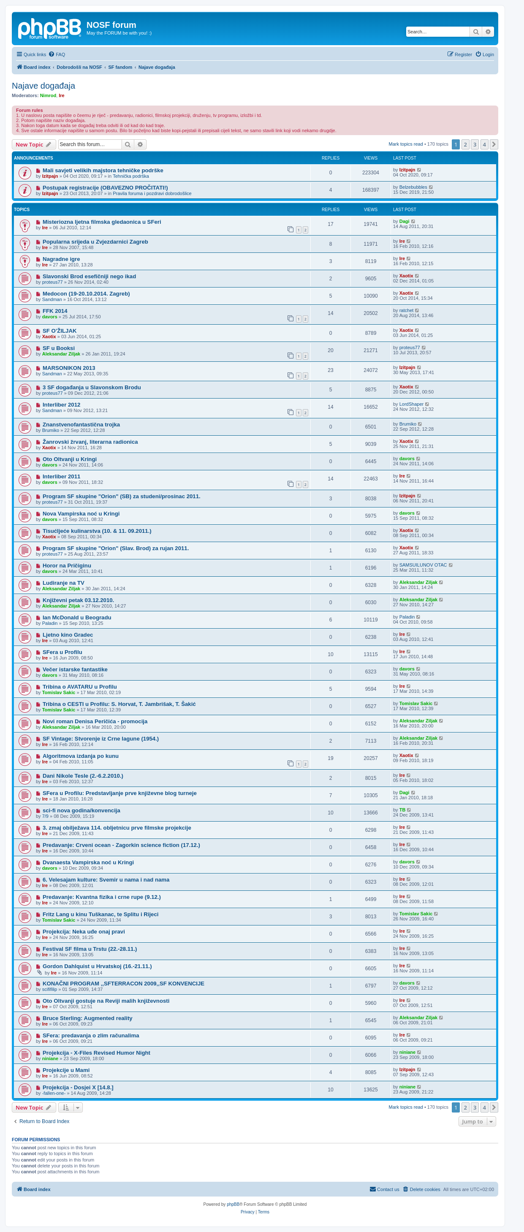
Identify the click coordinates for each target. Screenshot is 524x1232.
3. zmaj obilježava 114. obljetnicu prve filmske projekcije (117, 828)
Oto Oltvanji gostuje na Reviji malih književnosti (106, 1001)
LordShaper (411, 404)
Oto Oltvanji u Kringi (70, 459)
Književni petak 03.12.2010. (78, 600)
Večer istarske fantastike (75, 669)
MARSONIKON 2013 (69, 368)
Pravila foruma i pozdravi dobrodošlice (152, 193)
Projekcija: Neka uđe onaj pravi (84, 931)
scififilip (49, 989)
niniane (50, 1058)
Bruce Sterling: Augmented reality (88, 1018)
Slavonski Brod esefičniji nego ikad (89, 276)
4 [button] (484, 144)
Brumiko (50, 430)
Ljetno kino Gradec (68, 635)
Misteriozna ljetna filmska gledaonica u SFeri (102, 222)
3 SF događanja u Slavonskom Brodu (92, 387)
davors (49, 316)
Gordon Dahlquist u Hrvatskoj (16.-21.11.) (97, 966)
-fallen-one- (54, 1093)
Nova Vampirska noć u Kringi (81, 513)
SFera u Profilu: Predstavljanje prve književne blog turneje (120, 793)
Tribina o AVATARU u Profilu (80, 687)
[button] (494, 144)
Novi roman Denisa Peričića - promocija (95, 721)
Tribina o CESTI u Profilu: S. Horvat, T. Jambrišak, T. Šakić (119, 704)
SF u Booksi (59, 348)
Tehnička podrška (131, 176)
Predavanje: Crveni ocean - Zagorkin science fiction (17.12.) (121, 845)
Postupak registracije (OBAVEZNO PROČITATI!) (105, 188)
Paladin (50, 623)
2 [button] (465, 144)
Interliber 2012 (61, 405)
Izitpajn (50, 176)
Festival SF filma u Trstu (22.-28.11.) (90, 949)
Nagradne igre (61, 259)
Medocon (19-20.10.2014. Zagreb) (86, 293)
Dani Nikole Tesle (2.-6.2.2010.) (83, 776)
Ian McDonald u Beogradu (77, 617)
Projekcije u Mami (66, 1070)
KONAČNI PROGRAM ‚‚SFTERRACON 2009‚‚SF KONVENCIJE (123, 983)
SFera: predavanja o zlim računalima (91, 1035)
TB (402, 809)
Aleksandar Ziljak (61, 353)
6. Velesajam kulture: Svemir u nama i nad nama (106, 880)
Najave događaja (43, 85)
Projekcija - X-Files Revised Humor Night (96, 1053)
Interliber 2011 (61, 476)
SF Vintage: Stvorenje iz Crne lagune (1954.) (101, 738)
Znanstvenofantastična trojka (81, 424)
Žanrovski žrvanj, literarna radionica (90, 442)
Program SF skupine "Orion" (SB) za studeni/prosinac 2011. (122, 496)
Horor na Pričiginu (67, 565)
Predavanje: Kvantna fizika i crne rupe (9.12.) (102, 897)
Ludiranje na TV (63, 583)
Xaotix (406, 275)
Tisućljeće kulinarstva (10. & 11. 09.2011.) (97, 531)
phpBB (233, 1204)
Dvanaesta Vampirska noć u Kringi (88, 862)
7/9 (45, 816)
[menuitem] (56, 54)
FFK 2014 (55, 311)
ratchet (406, 310)
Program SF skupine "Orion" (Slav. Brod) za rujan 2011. (116, 548)
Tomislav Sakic (59, 692)
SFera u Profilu (62, 652)
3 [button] (474, 144)
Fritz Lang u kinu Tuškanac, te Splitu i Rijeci (101, 914)
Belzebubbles (413, 187)
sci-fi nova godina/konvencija (81, 810)
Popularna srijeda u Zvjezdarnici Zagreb (95, 242)
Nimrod (48, 95)
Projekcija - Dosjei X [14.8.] (78, 1087)
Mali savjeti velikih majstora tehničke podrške (103, 170)
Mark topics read (406, 144)
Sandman (52, 299)
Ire (61, 95)
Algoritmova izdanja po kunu (81, 756)
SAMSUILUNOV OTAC (423, 564)
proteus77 (52, 282)
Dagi (404, 221)
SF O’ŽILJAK (60, 331)
